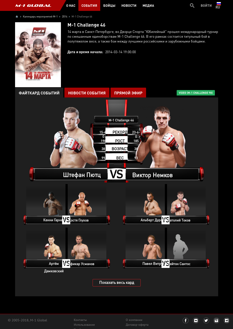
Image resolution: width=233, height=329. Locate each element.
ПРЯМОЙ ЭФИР (128, 92)
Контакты (80, 320)
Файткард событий (39, 92)
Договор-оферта (137, 325)
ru (219, 5)
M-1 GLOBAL (33, 5)
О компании (134, 320)
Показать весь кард (116, 282)
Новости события (87, 92)
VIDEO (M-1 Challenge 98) (196, 92)
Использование (84, 325)
